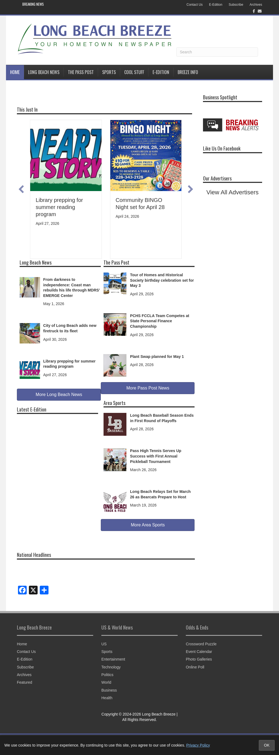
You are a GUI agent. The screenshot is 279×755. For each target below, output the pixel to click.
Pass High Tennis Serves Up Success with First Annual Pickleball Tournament (155, 456)
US (104, 644)
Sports (109, 72)
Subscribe (236, 5)
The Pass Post (81, 72)
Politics (107, 675)
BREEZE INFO (188, 72)
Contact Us (194, 5)
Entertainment (113, 659)
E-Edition (215, 5)
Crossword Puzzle (201, 644)
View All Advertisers (232, 192)
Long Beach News (43, 72)
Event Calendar (199, 651)
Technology (111, 667)
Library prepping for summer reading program (59, 207)
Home (15, 72)
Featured (24, 682)
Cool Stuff (134, 72)
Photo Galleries (199, 659)
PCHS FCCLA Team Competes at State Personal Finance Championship (159, 321)
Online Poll (195, 667)
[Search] (217, 52)
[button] (21, 189)
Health (106, 698)
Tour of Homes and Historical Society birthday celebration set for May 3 (162, 280)
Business (109, 690)
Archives (256, 5)
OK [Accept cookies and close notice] (266, 745)
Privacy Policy (198, 745)
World (106, 682)
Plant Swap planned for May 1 (157, 356)
